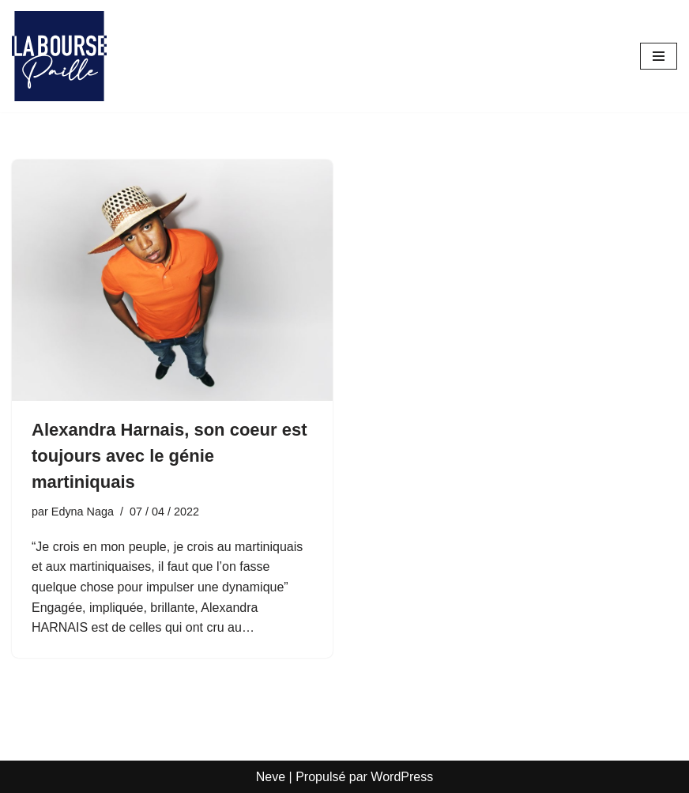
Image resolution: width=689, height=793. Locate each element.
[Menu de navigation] (658, 56)
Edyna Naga (82, 511)
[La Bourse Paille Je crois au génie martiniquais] (59, 56)
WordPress (402, 777)
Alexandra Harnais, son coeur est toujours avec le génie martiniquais (169, 456)
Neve (270, 777)
